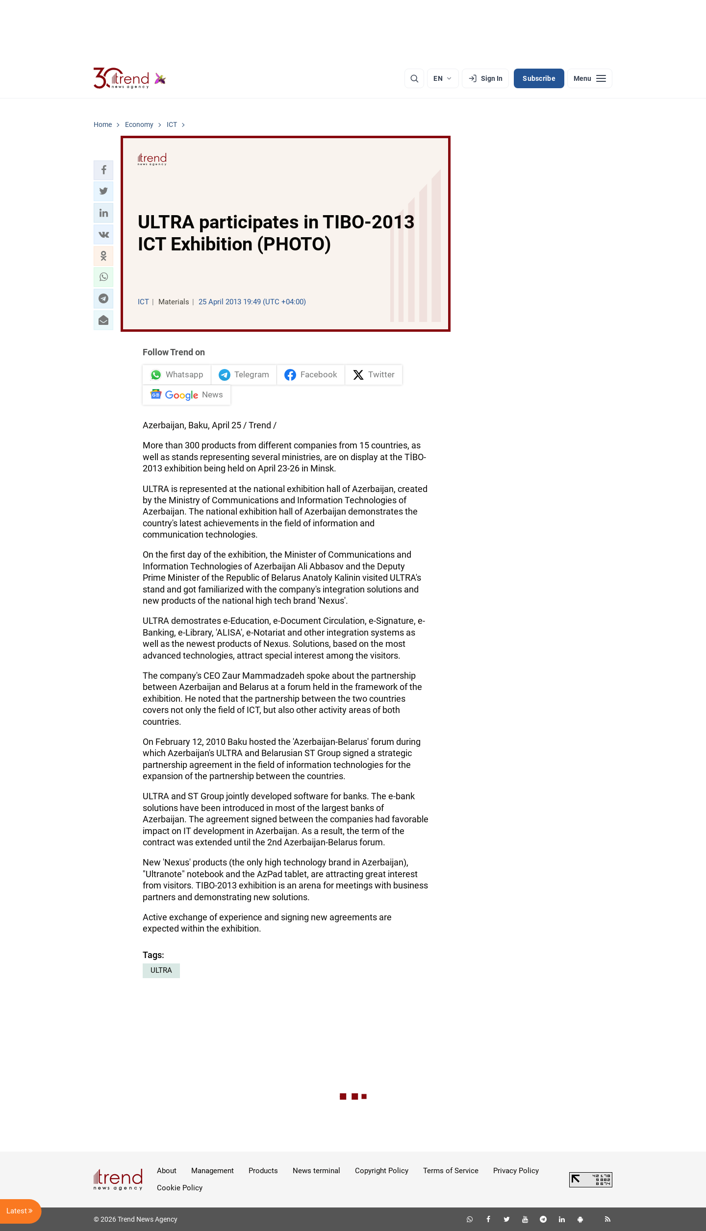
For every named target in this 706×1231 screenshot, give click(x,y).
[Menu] (589, 78)
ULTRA (161, 970)
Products (263, 1170)
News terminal (316, 1170)
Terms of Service (451, 1170)
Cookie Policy (179, 1187)
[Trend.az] (130, 78)
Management (212, 1170)
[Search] (414, 78)
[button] (103, 170)
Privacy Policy (516, 1170)
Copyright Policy (381, 1170)
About (166, 1170)
